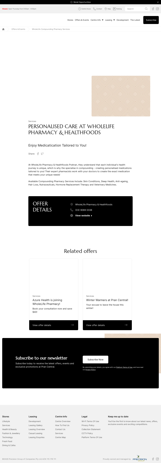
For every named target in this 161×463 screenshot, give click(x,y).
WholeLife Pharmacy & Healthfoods (93, 204)
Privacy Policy (88, 425)
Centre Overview (62, 421)
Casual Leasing (35, 433)
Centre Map (60, 437)
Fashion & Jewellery (11, 433)
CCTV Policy (87, 433)
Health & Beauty (9, 429)
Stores (70, 20)
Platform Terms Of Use (92, 437)
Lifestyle (6, 421)
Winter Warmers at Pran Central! (107, 300)
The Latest (135, 20)
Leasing (110, 20)
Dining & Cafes (8, 445)
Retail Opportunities (82, 2)
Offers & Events (82, 20)
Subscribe (151, 20)
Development (123, 20)
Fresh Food (7, 441)
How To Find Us (62, 425)
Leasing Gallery (35, 425)
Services (32, 121)
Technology (7, 437)
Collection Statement (91, 429)
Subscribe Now (95, 359)
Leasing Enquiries (36, 437)
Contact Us (60, 429)
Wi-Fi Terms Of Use (90, 421)
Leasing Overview (37, 429)
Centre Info (97, 20)
